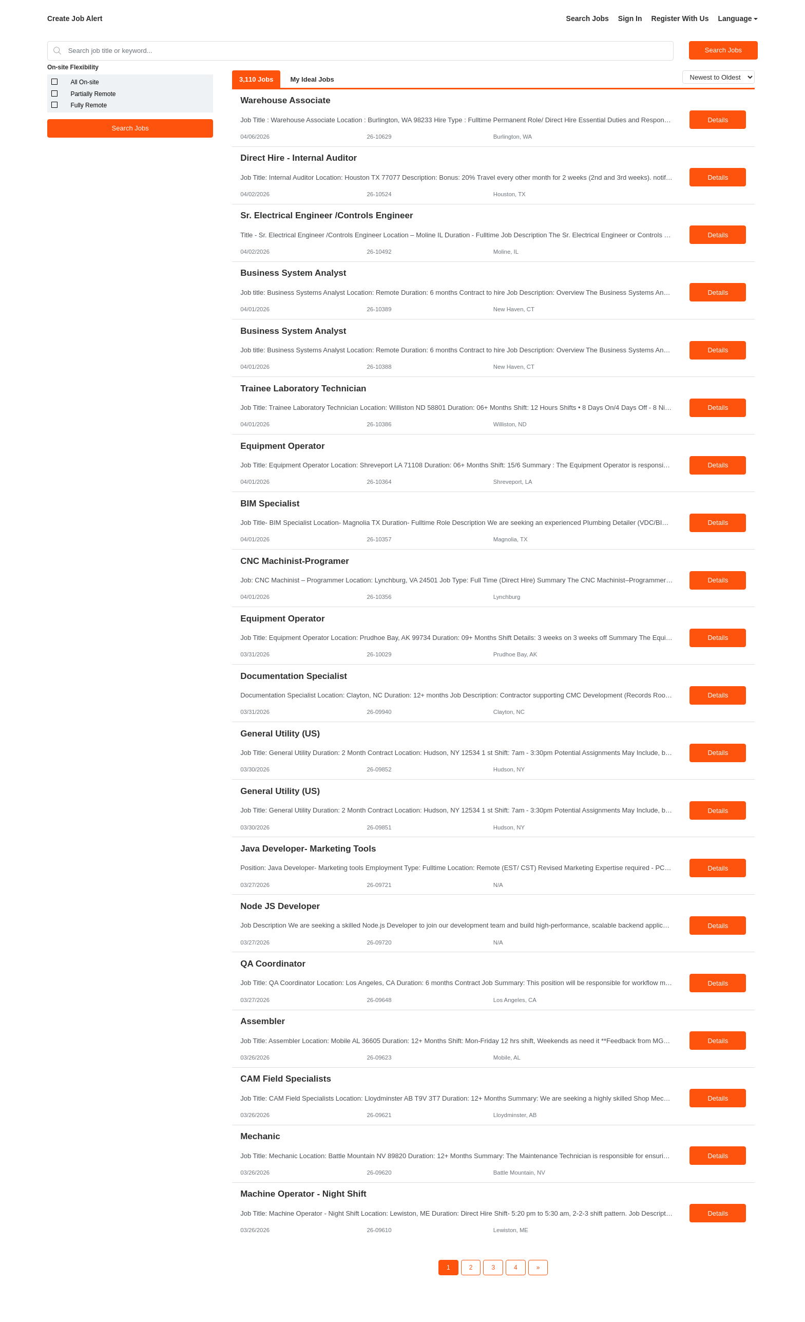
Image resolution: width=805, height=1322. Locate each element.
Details (717, 120)
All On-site (84, 82)
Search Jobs (587, 18)
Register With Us (680, 18)
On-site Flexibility (73, 67)
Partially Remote (93, 94)
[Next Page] (538, 1267)
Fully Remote (88, 105)
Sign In (630, 18)
